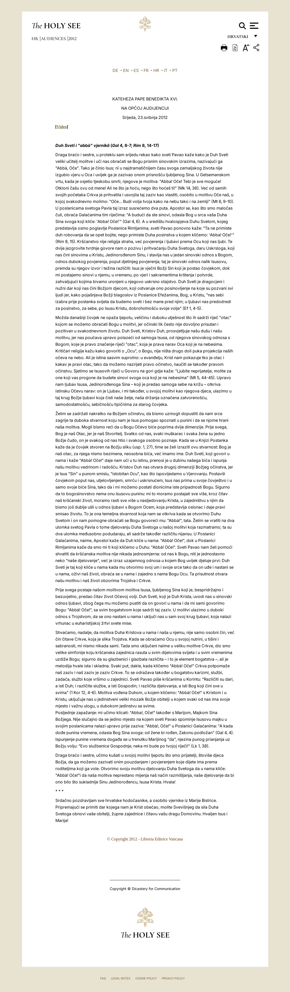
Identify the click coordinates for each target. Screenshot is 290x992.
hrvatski (239, 38)
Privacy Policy (173, 978)
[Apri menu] (253, 25)
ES (136, 70)
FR (146, 70)
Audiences (54, 38)
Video (62, 127)
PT (174, 70)
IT (165, 70)
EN (126, 70)
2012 (72, 38)
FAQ (103, 978)
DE (115, 70)
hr (35, 38)
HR (156, 70)
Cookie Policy (146, 978)
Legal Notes (120, 978)
